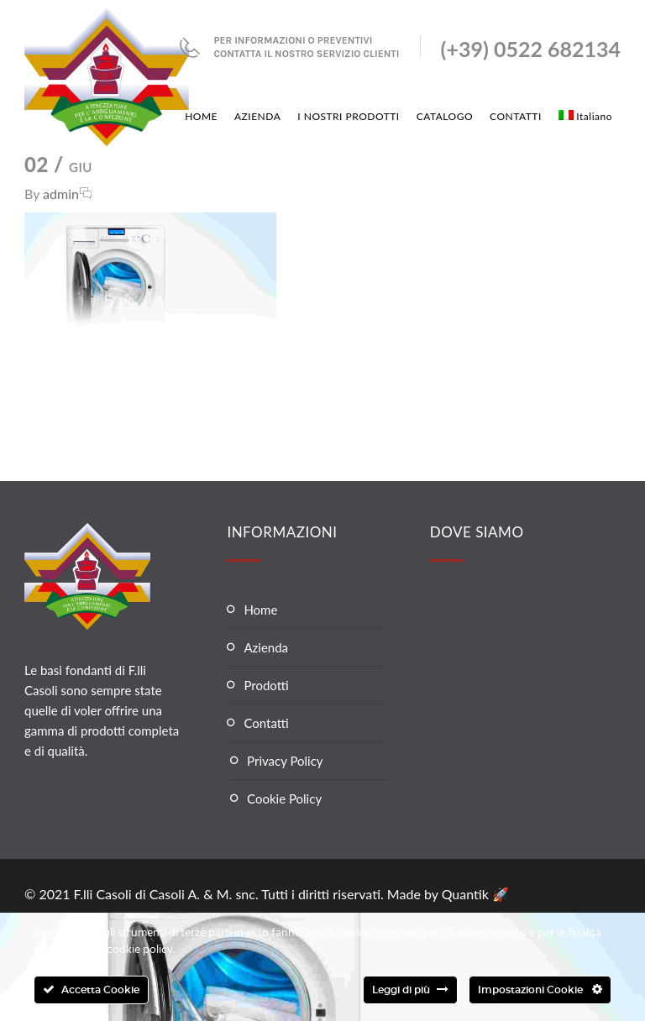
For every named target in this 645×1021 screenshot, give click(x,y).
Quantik (467, 894)
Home (260, 609)
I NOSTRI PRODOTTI (348, 116)
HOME (201, 116)
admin (61, 194)
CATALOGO (445, 116)
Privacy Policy (284, 760)
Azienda (266, 647)
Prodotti (266, 685)
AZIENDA (257, 116)
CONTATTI (516, 116)
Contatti (266, 722)
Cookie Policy (284, 798)
